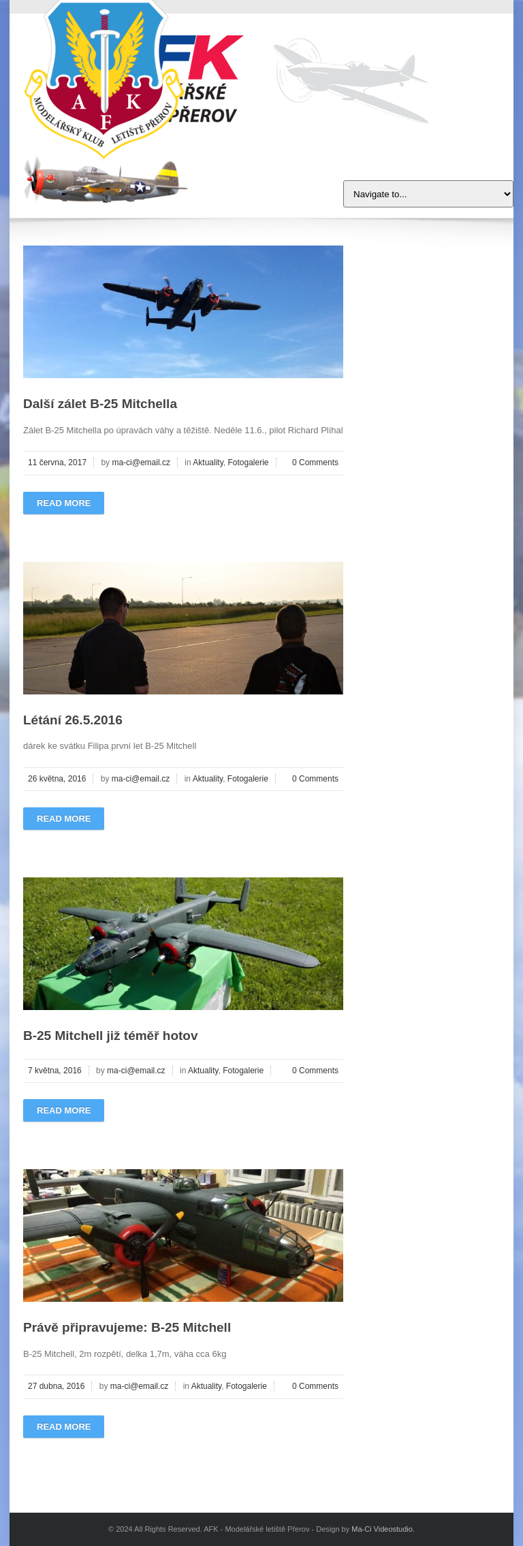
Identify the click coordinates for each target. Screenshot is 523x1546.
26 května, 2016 (57, 779)
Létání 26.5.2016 (73, 720)
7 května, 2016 (55, 1070)
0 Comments (315, 462)
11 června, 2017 (57, 462)
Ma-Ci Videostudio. (383, 1529)
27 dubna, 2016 (56, 1386)
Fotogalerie (247, 462)
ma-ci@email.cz (141, 462)
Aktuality (208, 462)
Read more (64, 503)
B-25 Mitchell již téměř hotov (110, 1035)
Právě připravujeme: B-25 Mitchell (127, 1327)
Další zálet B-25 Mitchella (100, 404)
